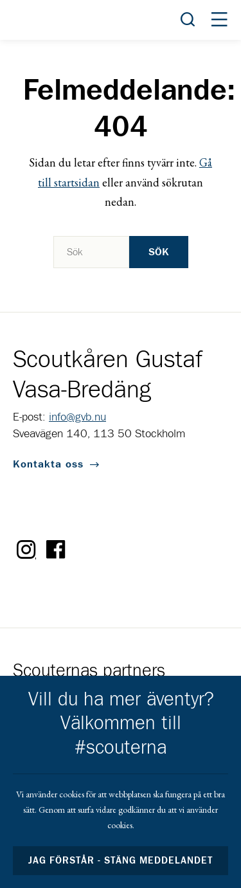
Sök (158, 252)
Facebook (55, 549)
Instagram (26, 549)
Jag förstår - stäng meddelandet (120, 860)
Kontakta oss (48, 464)
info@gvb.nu (77, 417)
